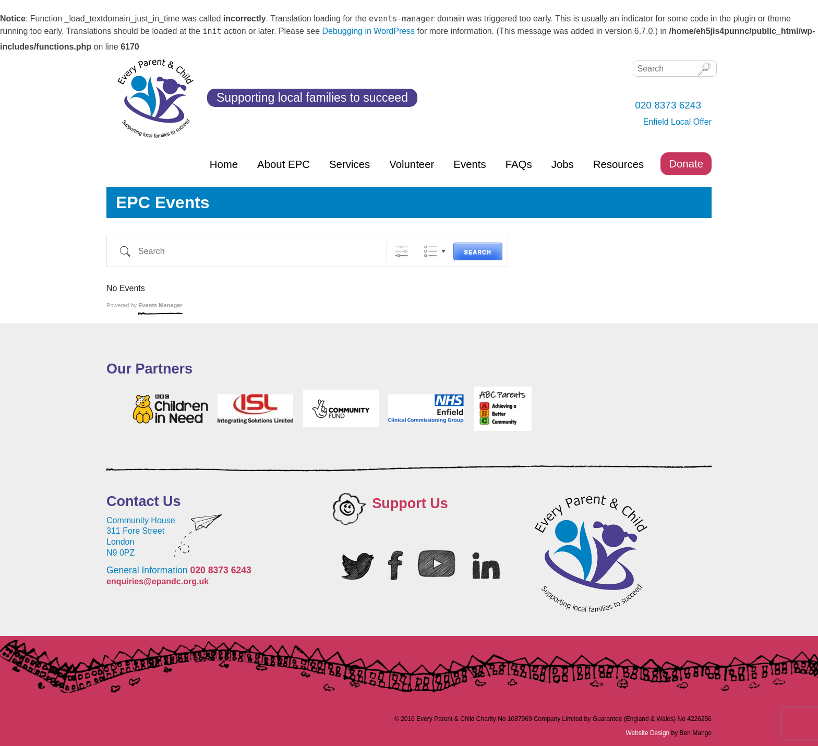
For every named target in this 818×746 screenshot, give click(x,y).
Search (477, 252)
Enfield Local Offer (677, 121)
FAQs (519, 164)
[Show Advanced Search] (401, 251)
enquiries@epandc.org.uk (157, 581)
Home (224, 164)
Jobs (562, 164)
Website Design (647, 733)
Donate (686, 164)
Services (349, 164)
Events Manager (160, 305)
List (430, 251)
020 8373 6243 (220, 570)
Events (469, 164)
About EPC (283, 164)
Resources (618, 164)
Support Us (410, 503)
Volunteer (411, 164)
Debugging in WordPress (368, 31)
